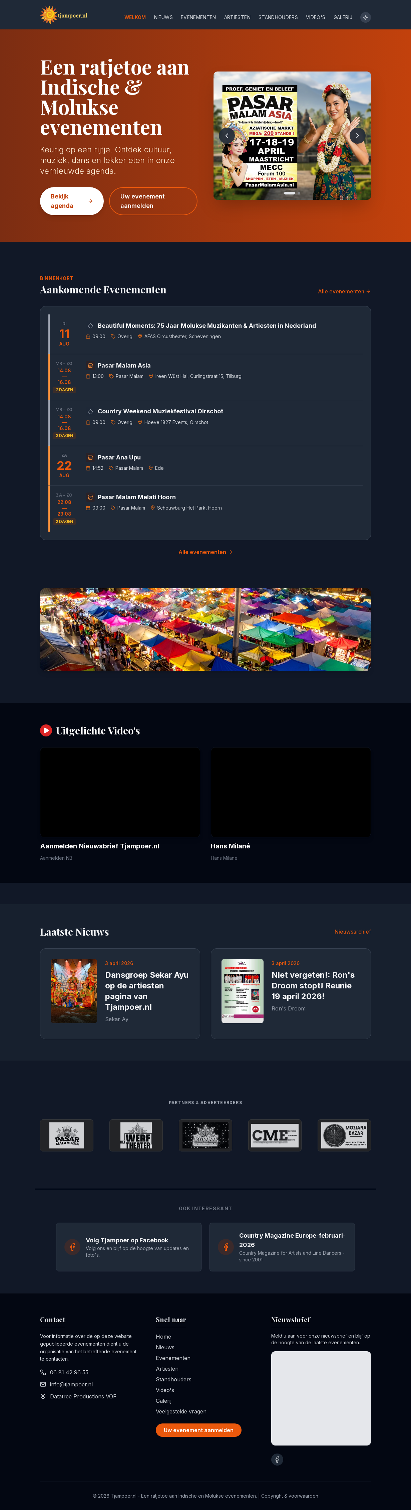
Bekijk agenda (72, 201)
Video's (315, 17)
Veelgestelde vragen (181, 1411)
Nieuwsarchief (353, 931)
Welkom (135, 17)
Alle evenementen (344, 291)
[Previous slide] (227, 136)
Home (163, 1336)
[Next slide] (358, 136)
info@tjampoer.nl (71, 1384)
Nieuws (163, 17)
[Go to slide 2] (299, 193)
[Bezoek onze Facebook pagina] (277, 1460)
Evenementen (198, 17)
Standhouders (278, 17)
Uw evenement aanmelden (142, 201)
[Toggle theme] (365, 17)
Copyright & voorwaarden (289, 1496)
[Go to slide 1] (289, 193)
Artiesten (237, 17)
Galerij (343, 17)
